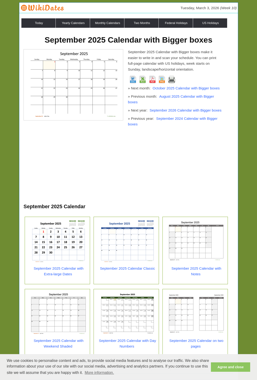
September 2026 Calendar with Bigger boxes (185, 110)
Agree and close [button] (230, 367)
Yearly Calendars (73, 23)
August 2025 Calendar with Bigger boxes (171, 99)
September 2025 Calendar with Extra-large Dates (58, 271)
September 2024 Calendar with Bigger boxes (172, 121)
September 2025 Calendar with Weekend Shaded (58, 343)
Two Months (142, 23)
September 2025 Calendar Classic (127, 268)
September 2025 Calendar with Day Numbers (127, 343)
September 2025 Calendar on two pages (196, 343)
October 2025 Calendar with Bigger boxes (186, 88)
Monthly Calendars (107, 23)
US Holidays (210, 23)
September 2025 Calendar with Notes (196, 271)
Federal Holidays (176, 23)
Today (39, 23)
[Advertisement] (128, 167)
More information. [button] (99, 373)
